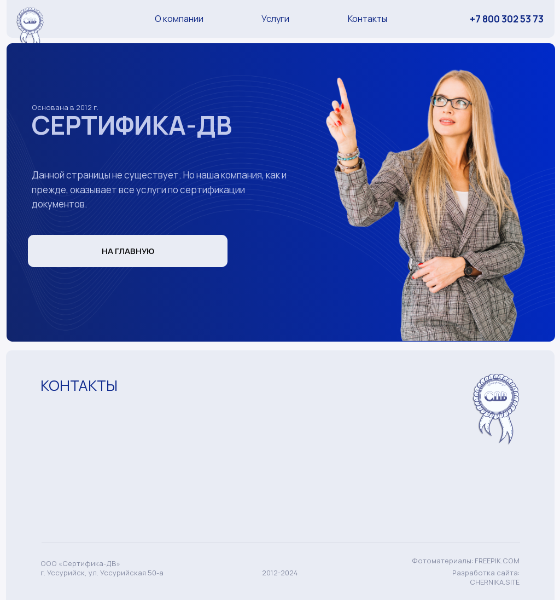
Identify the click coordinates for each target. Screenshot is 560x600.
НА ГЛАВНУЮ (128, 250)
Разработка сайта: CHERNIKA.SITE (486, 577)
